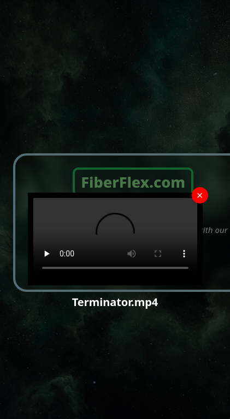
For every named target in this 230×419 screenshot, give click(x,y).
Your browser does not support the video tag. (115, 239)
